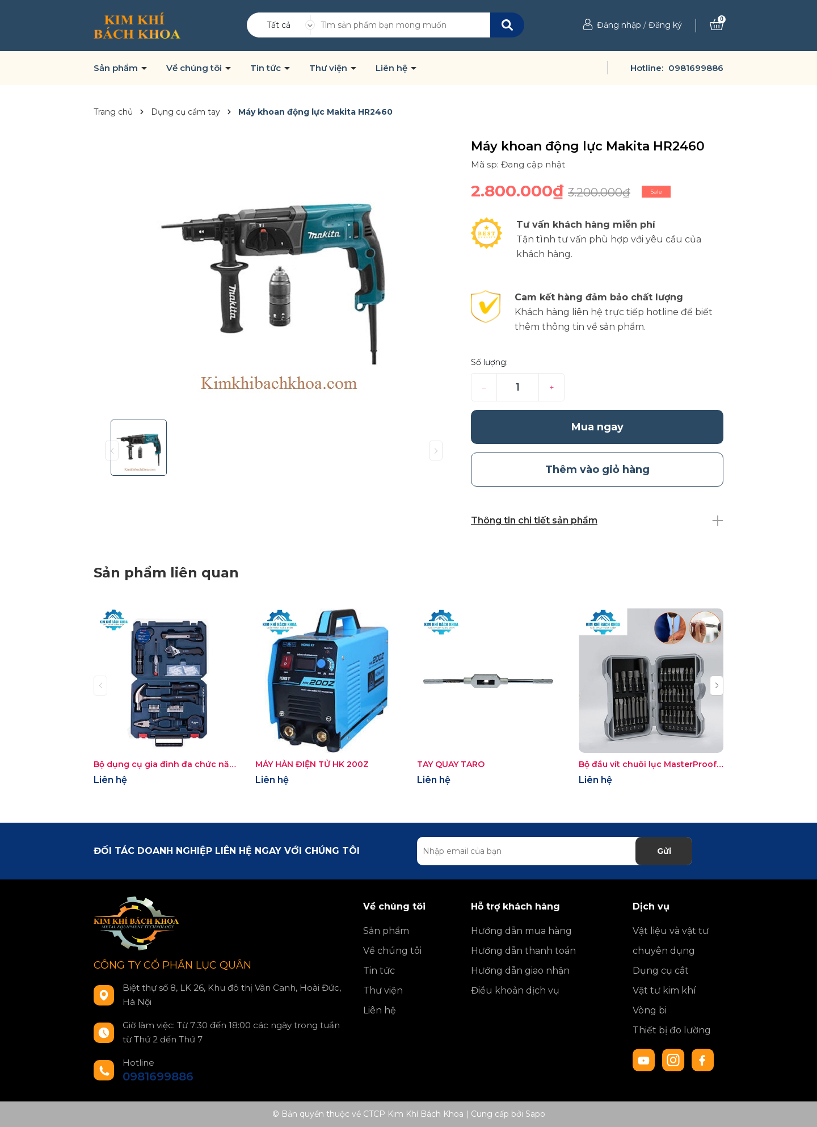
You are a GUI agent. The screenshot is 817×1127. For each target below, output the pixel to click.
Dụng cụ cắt (661, 970)
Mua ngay (597, 427)
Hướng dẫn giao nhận (520, 970)
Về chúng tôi (195, 68)
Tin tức (266, 68)
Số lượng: (489, 362)
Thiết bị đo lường (672, 1030)
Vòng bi (650, 1010)
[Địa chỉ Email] (554, 851)
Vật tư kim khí (664, 990)
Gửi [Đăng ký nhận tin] (664, 851)
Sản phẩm (117, 68)
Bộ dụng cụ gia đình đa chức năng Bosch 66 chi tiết (166, 764)
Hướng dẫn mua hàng (521, 930)
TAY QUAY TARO (451, 764)
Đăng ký (665, 25)
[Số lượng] (517, 387)
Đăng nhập (619, 25)
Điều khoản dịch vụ (515, 990)
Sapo (535, 1114)
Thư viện (329, 68)
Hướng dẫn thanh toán (523, 950)
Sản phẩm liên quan (166, 572)
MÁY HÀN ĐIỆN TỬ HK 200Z (312, 764)
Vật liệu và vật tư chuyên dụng (671, 940)
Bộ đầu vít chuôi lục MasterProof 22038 (651, 764)
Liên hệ (393, 68)
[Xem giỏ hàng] (716, 25)
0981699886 (695, 67)
